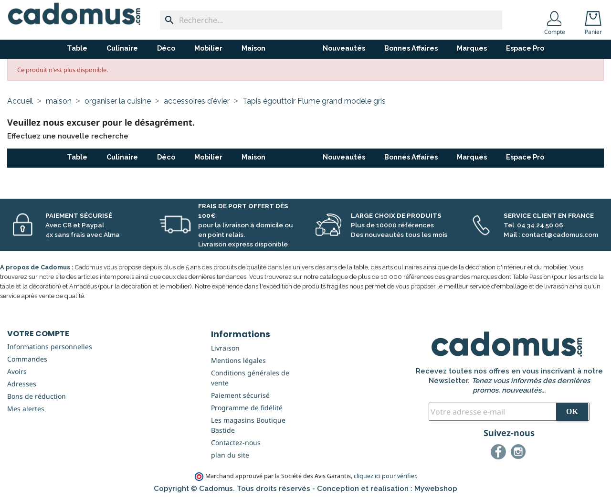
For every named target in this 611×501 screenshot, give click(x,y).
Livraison (225, 347)
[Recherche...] (331, 20)
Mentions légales (238, 360)
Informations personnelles (49, 346)
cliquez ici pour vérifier (385, 476)
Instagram (520, 453)
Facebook (500, 453)
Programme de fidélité (247, 407)
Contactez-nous (236, 442)
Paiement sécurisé (240, 395)
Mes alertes (25, 408)
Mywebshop (435, 488)
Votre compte (38, 333)
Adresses (21, 383)
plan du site (230, 454)
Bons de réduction (36, 396)
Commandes (27, 358)
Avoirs (17, 371)
